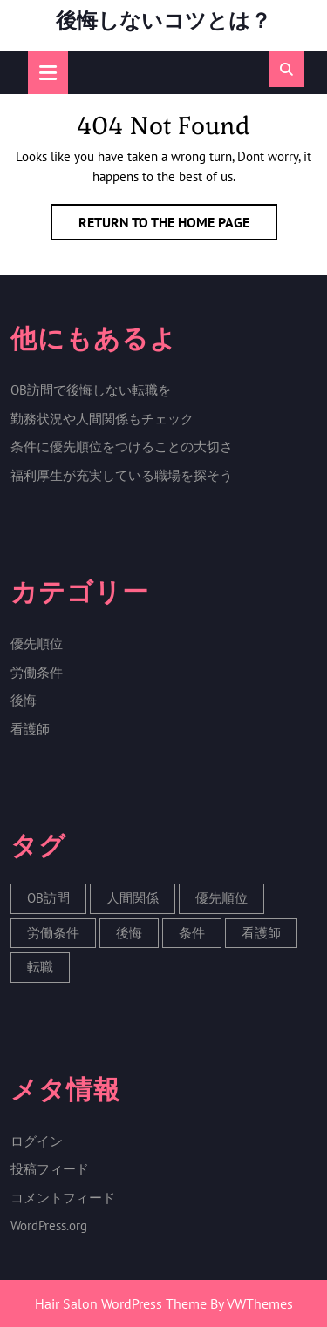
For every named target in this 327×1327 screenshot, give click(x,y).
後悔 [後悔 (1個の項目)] (129, 932)
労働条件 (36, 672)
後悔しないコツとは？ (163, 20)
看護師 (30, 729)
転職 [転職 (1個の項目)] (40, 966)
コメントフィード (62, 1197)
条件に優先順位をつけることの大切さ (121, 446)
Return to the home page (177, 225)
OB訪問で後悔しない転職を (90, 390)
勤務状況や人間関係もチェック (102, 418)
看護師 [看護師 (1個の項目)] (261, 932)
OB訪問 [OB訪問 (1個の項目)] (48, 898)
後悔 (23, 700)
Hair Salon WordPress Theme (121, 1303)
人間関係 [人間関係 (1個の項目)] (132, 898)
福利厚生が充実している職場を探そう (121, 475)
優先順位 (36, 643)
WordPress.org (48, 1225)
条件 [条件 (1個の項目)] (192, 932)
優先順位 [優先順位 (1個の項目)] (221, 898)
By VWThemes (251, 1303)
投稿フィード (49, 1169)
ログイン (36, 1141)
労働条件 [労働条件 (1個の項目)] (53, 932)
